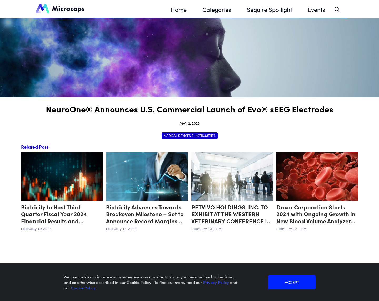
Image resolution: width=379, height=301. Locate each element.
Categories (216, 9)
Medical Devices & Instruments (190, 135)
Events (316, 9)
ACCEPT (292, 282)
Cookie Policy (83, 287)
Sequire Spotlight (269, 9)
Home (179, 9)
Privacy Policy (216, 282)
